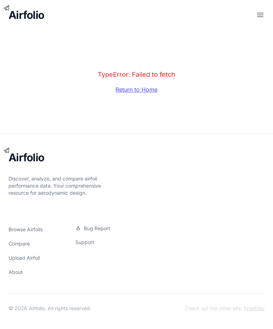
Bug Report (92, 228)
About (16, 272)
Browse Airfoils (26, 229)
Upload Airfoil (24, 258)
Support (84, 242)
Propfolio (254, 308)
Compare (19, 244)
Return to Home (136, 89)
